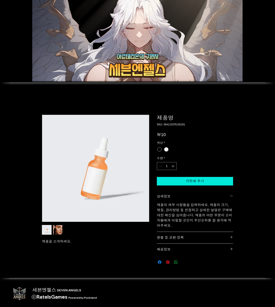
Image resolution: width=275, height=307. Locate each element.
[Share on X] (184, 262)
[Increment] (173, 166)
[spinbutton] (167, 166)
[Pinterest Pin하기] (167, 262)
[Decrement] (160, 166)
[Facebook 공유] (159, 262)
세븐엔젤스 (56, 290)
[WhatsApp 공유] (176, 262)
